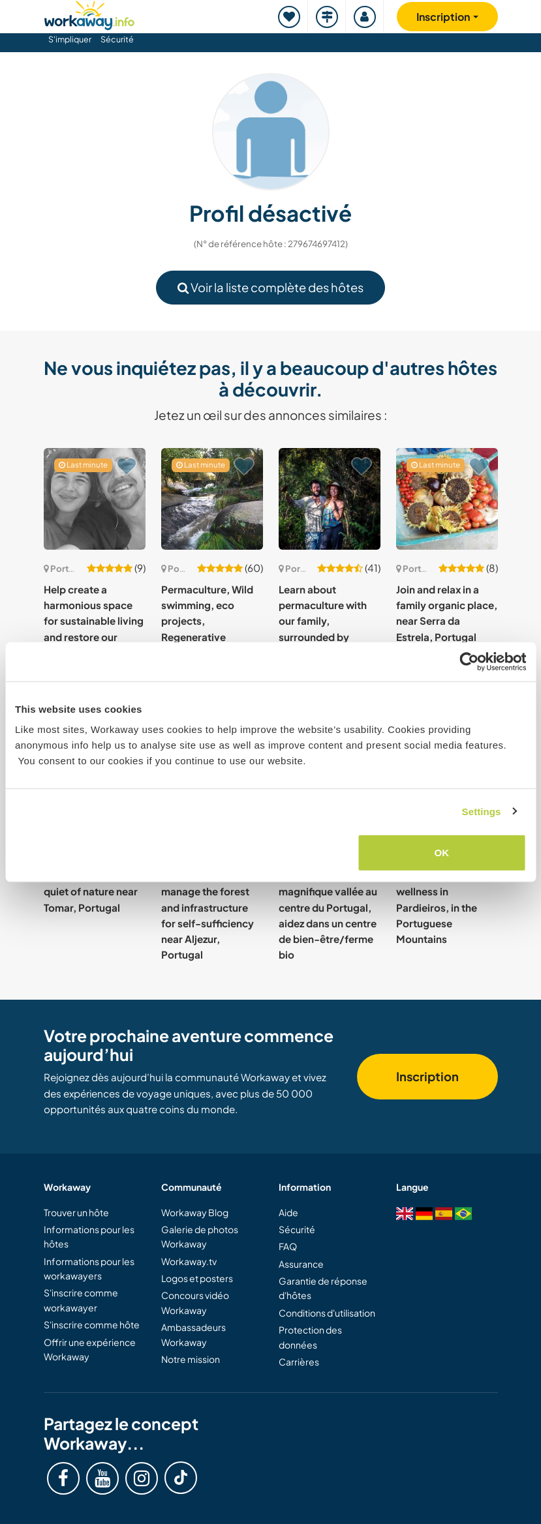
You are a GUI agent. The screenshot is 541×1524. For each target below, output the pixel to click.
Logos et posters (197, 1278)
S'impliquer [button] (69, 39)
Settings (481, 810)
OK (442, 852)
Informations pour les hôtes (89, 1236)
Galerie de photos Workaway (199, 1236)
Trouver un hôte (76, 1212)
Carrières (299, 1361)
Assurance (301, 1264)
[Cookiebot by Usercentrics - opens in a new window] (469, 661)
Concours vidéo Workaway (195, 1302)
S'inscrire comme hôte (92, 1324)
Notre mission (190, 1359)
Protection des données (310, 1337)
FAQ (288, 1246)
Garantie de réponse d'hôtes (323, 1288)
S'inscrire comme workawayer (81, 1300)
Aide (288, 1212)
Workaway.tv (189, 1261)
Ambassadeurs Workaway (193, 1334)
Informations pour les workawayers (89, 1268)
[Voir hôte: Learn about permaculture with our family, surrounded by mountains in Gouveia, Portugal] (329, 499)
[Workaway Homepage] (89, 13)
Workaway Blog (194, 1212)
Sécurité (117, 39)
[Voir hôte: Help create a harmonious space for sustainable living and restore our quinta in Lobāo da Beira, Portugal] (95, 499)
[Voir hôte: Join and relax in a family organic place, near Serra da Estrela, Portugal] (447, 499)
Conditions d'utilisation (327, 1313)
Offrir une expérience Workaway (90, 1349)
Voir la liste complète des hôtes (270, 287)
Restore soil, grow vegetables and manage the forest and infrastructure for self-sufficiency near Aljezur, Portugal (207, 907)
